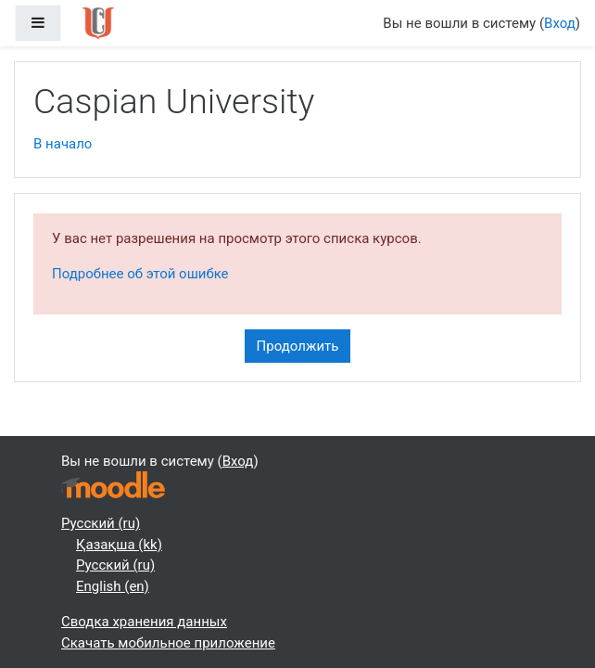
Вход (560, 23)
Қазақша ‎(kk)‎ (119, 544)
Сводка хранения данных (144, 621)
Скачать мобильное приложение (168, 643)
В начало (62, 143)
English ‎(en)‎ (112, 586)
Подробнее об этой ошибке (140, 273)
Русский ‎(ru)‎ (100, 523)
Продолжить (298, 346)
